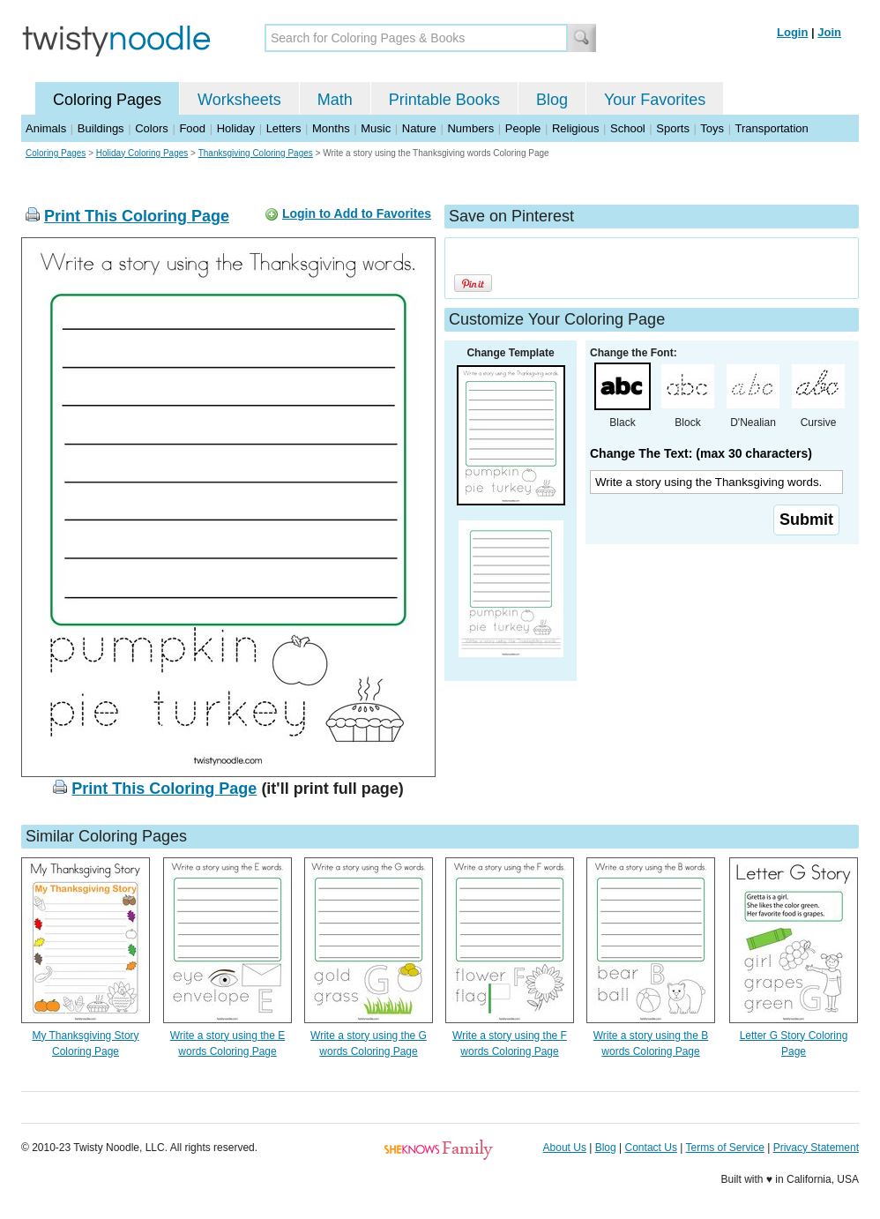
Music (376, 128)
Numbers (470, 128)
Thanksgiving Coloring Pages (255, 153)
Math (335, 99)
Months (331, 128)
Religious (575, 128)
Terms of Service (724, 1147)
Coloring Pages (107, 99)
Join (829, 32)
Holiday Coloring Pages (142, 153)
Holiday (236, 128)
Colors (151, 128)
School (627, 128)
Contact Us (651, 1147)
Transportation (771, 128)
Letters (284, 128)
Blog (552, 99)
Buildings (101, 128)
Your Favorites (654, 99)
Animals (46, 128)
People (523, 128)
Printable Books (444, 99)
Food (192, 128)
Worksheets (239, 99)
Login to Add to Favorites (356, 213)
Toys (712, 128)
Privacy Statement (816, 1147)
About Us (564, 1147)
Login (792, 32)
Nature (419, 128)
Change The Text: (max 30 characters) (701, 453)
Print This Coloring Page (136, 216)
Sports (673, 128)
